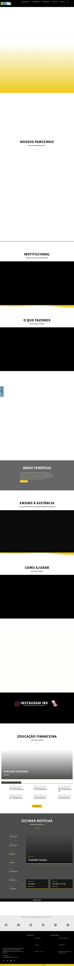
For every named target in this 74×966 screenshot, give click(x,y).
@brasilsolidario (46, 917)
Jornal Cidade (12, 888)
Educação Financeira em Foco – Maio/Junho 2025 (40, 797)
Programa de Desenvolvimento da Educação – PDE (32, 479)
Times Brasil (31, 884)
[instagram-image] (6, 925)
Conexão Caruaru (37, 859)
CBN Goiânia (12, 854)
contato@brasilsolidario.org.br (10, 957)
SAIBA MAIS (6, 775)
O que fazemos (61, 944)
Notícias (11, 834)
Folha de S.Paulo (13, 836)
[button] (67, 1)
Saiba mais (31, 886)
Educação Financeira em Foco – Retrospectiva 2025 (40, 788)
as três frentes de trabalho (32, 475)
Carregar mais (37, 806)
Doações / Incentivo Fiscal (63, 938)
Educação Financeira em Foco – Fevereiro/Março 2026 (16, 788)
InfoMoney (12, 862)
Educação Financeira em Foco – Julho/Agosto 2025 (15, 797)
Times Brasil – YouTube (59, 884)
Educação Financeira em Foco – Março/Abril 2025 (64, 797)
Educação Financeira (16, 771)
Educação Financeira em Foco (16, 786)
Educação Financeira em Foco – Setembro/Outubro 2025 (65, 789)
